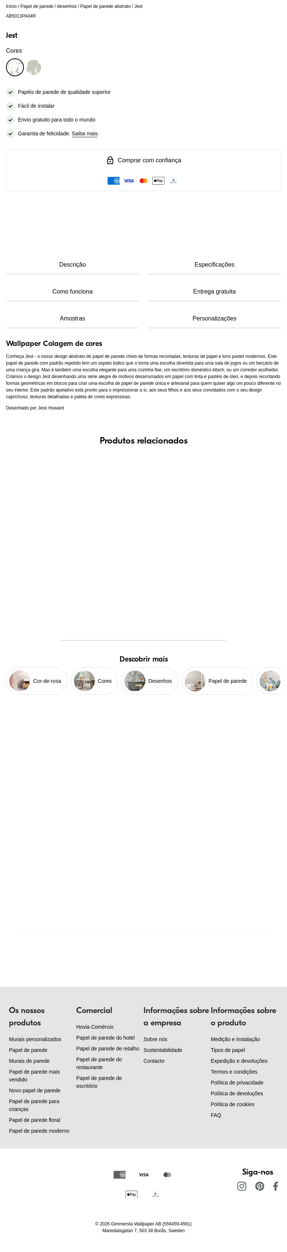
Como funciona (72, 291)
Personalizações (214, 318)
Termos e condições (234, 1072)
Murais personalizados (35, 1039)
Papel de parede (37, 6)
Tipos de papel (228, 1050)
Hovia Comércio (95, 1027)
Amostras (72, 318)
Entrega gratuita (214, 291)
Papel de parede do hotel (105, 1038)
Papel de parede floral (34, 1120)
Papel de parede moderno (39, 1131)
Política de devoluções (237, 1093)
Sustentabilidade (163, 1050)
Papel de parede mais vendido (34, 1076)
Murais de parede (29, 1061)
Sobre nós (155, 1039)
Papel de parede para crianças (34, 1105)
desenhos (67, 6)
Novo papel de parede (35, 1090)
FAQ (216, 1115)
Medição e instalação (235, 1039)
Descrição (72, 264)
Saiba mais (85, 133)
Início (11, 6)
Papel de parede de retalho (107, 1049)
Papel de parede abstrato (105, 6)
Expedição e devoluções (239, 1061)
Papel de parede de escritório (99, 1082)
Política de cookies (232, 1104)
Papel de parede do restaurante (99, 1063)
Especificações (215, 264)
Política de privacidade (237, 1083)
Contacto (154, 1061)
